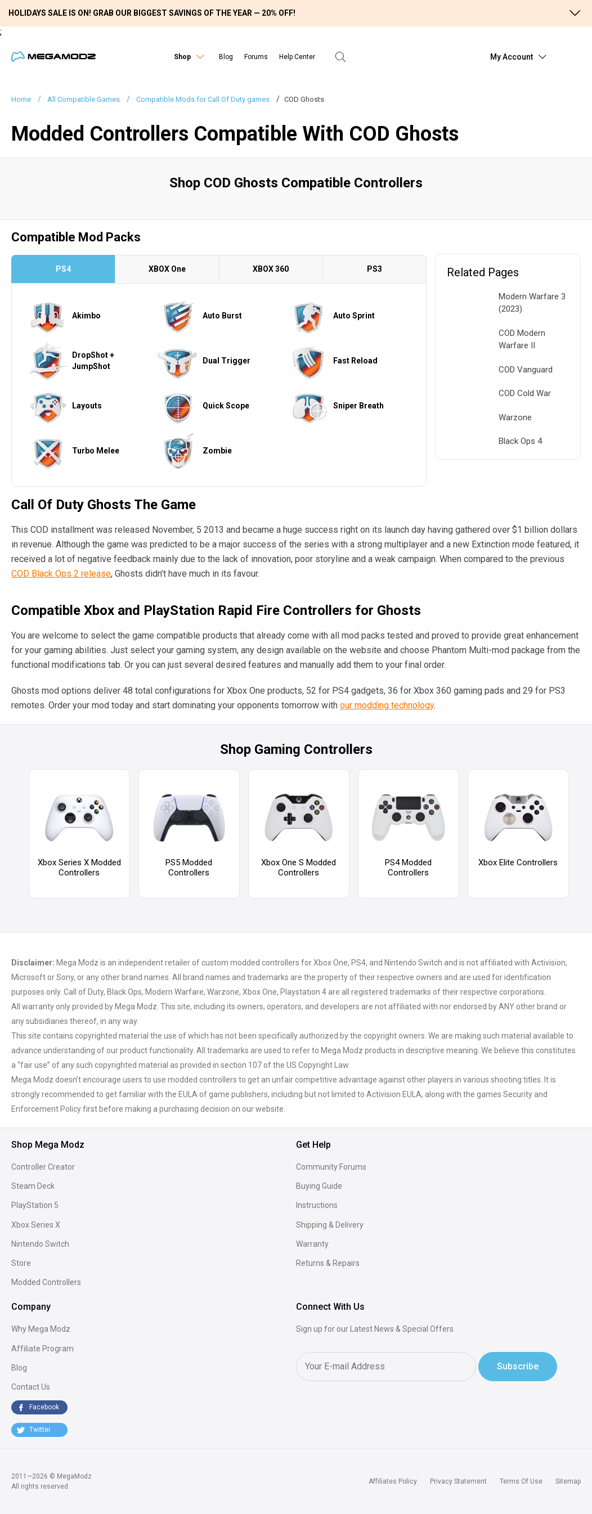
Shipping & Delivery (330, 1224)
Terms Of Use (521, 1481)
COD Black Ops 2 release (61, 573)
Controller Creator (43, 1166)
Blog (226, 57)
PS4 (63, 268)
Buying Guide (319, 1185)
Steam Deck (33, 1185)
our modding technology (387, 705)
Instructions (317, 1205)
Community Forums (331, 1166)
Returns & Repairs (328, 1263)
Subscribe (518, 1366)
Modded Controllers (46, 1282)
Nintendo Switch (40, 1243)
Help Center (297, 57)
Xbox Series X (35, 1224)
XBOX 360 (271, 268)
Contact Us (30, 1386)
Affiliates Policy (393, 1481)
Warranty (312, 1243)
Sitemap (568, 1481)
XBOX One (167, 268)
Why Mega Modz (40, 1328)
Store (21, 1263)
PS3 (374, 268)
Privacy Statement (458, 1481)
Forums (256, 57)
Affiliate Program (42, 1348)
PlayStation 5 (35, 1205)
